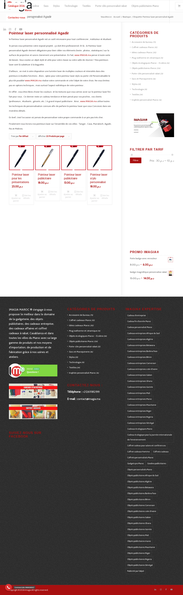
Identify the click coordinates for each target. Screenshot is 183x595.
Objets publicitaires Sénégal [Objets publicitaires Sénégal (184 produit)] (140, 565)
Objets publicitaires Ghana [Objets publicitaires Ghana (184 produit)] (139, 523)
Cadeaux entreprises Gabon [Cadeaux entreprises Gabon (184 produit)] (139, 375)
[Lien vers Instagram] (10, 29)
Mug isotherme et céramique (146, 57)
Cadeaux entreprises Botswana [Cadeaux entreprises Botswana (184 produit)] (141, 345)
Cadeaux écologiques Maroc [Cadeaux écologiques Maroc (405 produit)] (139, 429)
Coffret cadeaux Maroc (143, 47)
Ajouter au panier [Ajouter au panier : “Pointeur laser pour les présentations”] (16, 198)
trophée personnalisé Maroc (145, 99)
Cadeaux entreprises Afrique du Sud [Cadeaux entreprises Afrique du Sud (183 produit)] (143, 333)
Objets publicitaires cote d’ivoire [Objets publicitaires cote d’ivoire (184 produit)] (141, 511)
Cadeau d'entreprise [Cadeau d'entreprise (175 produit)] (136, 315)
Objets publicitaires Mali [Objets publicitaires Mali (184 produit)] (138, 535)
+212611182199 (91, 391)
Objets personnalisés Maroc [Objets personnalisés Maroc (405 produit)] (139, 469)
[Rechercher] (32, 17)
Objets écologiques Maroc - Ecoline (149, 63)
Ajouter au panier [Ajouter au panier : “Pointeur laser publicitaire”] (42, 194)
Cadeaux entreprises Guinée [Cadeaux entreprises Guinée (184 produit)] (140, 387)
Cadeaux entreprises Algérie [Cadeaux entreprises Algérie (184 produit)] (140, 339)
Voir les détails (26, 196)
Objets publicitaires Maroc (144, 68)
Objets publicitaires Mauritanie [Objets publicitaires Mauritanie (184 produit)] (141, 547)
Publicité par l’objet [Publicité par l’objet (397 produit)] (135, 571)
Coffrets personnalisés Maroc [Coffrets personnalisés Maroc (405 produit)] (140, 457)
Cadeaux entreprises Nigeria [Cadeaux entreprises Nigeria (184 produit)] (140, 417)
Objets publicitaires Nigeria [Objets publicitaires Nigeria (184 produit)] (139, 559)
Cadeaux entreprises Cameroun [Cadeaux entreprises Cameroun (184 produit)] (141, 363)
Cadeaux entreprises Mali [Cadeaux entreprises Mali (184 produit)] (138, 393)
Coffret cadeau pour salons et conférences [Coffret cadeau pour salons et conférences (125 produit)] (146, 445)
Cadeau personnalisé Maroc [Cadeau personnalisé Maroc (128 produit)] (139, 327)
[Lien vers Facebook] (15, 29)
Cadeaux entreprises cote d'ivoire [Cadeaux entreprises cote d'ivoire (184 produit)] (142, 369)
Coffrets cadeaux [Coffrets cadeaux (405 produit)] (161, 451)
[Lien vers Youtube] (20, 29)
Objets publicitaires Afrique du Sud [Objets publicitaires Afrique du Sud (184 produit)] (142, 475)
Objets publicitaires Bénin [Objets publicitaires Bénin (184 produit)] (138, 499)
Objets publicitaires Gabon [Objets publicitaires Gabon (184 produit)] (139, 517)
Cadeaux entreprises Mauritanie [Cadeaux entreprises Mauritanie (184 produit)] (141, 405)
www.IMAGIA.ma (83, 55)
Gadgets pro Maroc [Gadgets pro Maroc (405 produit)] (135, 463)
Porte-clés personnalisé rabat (146, 73)
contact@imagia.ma (88, 399)
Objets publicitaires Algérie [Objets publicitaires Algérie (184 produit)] (139, 481)
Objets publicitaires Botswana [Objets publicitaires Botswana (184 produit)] (140, 487)
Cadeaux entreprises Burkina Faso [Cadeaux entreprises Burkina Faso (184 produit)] (142, 351)
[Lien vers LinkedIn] (4, 29)
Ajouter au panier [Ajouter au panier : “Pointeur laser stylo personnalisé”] (94, 198)
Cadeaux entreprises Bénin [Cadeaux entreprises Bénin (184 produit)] (139, 357)
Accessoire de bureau (142, 42)
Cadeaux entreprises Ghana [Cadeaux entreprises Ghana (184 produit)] (139, 381)
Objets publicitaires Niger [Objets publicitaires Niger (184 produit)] (138, 553)
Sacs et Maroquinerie (142, 78)
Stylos (134, 84)
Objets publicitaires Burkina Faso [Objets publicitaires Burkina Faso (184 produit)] (141, 493)
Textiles (135, 94)
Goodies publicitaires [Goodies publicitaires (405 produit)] (156, 463)
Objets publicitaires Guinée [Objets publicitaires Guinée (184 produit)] (139, 529)
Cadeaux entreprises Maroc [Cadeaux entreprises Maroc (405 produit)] (139, 399)
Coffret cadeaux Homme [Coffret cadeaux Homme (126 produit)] (138, 451)
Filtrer (136, 160)
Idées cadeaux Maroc (142, 52)
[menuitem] (16, 6)
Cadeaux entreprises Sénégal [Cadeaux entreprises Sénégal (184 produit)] (140, 423)
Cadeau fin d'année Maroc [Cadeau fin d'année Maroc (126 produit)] (139, 321)
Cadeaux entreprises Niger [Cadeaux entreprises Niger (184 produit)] (139, 411)
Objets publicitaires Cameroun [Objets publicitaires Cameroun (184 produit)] (141, 505)
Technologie (138, 89)
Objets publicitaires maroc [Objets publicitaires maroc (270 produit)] (139, 541)
